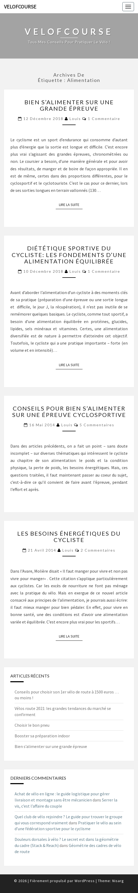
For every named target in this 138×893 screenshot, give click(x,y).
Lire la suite (71, 204)
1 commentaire (104, 118)
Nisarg (118, 880)
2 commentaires (98, 550)
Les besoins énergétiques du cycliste (69, 536)
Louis (75, 118)
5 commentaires (97, 425)
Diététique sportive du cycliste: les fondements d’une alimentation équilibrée (69, 254)
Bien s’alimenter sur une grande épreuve (69, 105)
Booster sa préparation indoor (42, 735)
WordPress (85, 880)
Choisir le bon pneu (32, 725)
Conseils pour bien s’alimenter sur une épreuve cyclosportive (69, 411)
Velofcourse (20, 6)
